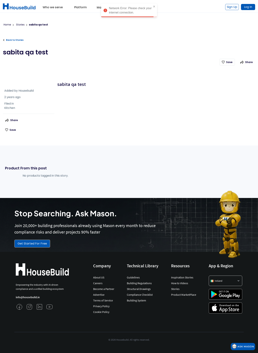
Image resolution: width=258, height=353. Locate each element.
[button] (52, 6)
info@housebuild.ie (28, 297)
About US (98, 277)
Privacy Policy (101, 306)
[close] (154, 6)
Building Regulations (139, 283)
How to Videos (179, 283)
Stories (175, 289)
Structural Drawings (139, 289)
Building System (136, 300)
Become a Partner (103, 289)
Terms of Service (103, 300)
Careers (97, 283)
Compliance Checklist (140, 294)
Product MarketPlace (183, 294)
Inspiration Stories (182, 277)
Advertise (98, 294)
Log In (248, 7)
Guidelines (133, 277)
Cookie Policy (101, 312)
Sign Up (232, 7)
